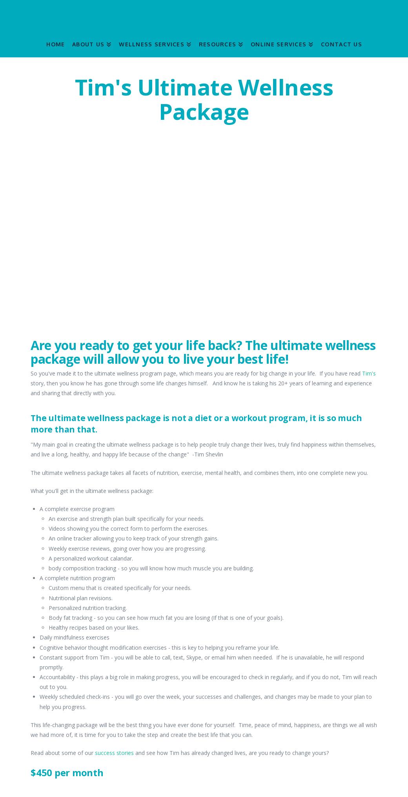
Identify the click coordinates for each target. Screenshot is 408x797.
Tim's (369, 373)
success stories (114, 753)
